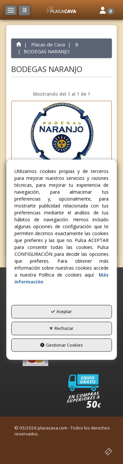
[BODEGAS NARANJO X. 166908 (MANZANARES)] (62, 134)
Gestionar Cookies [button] (61, 345)
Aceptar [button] (61, 312)
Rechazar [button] (61, 328)
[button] (61, 9)
